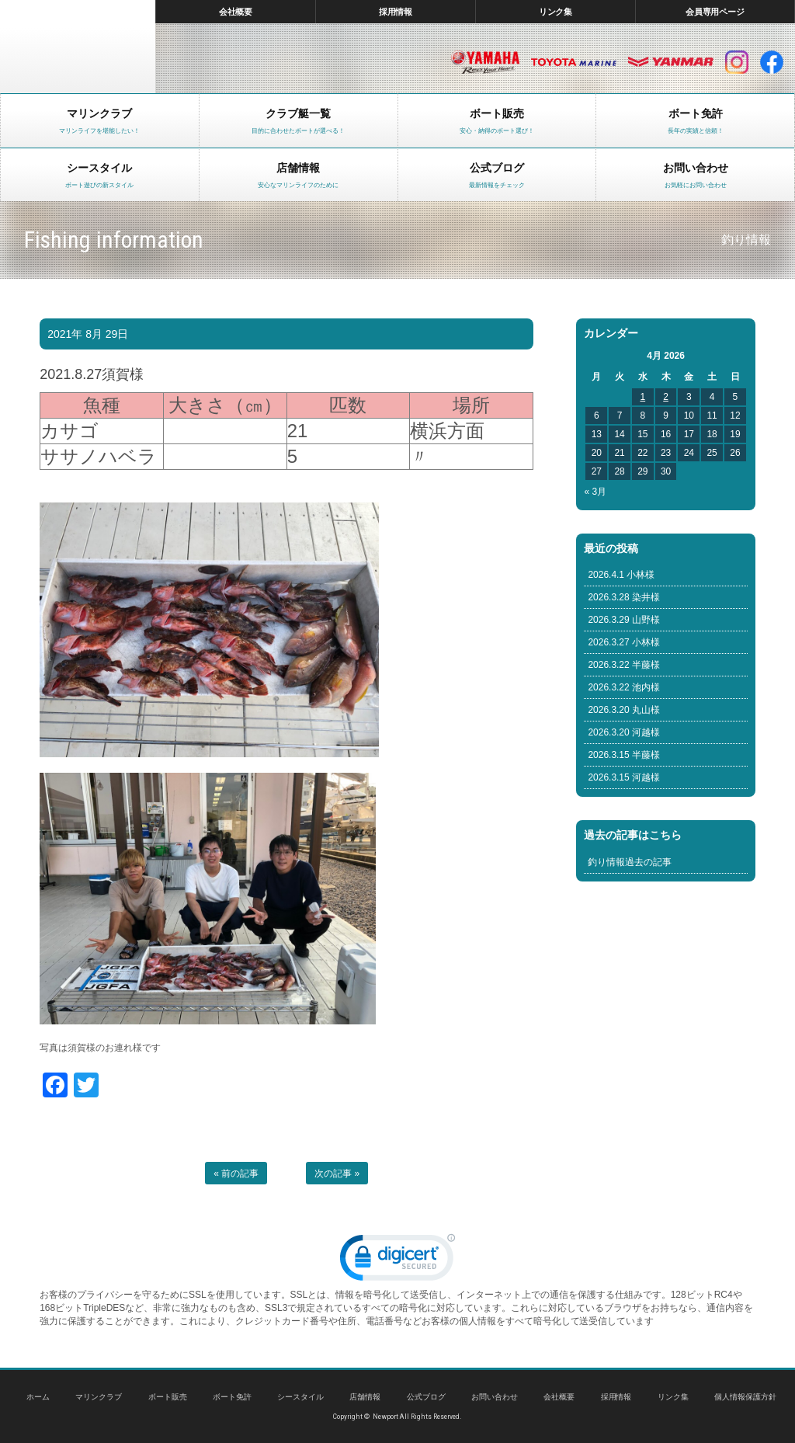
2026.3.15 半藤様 (624, 754)
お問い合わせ (494, 1397)
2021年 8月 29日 (87, 334)
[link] (397, 1260)
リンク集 (556, 11)
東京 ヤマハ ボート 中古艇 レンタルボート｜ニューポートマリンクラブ (77, 46)
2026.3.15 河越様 (624, 777)
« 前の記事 (236, 1173)
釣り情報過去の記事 (630, 862)
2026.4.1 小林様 (621, 574)
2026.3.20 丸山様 (624, 709)
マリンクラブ (98, 1397)
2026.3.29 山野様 (624, 619)
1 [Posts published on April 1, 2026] (642, 396)
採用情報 (396, 11)
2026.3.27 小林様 (624, 642)
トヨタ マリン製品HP (573, 62)
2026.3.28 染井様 (624, 597)
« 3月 (595, 491)
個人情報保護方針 (745, 1397)
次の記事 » (336, 1173)
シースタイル (300, 1397)
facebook (771, 62)
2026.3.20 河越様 (624, 732)
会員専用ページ (715, 11)
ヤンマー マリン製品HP (670, 62)
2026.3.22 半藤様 (624, 664)
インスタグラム (736, 62)
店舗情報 (364, 1397)
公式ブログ (426, 1397)
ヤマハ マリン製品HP (485, 62)
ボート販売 (167, 1397)
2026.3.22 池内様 (624, 687)
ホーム (38, 1397)
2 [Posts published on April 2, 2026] (665, 396)
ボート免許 (232, 1397)
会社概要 (236, 11)
